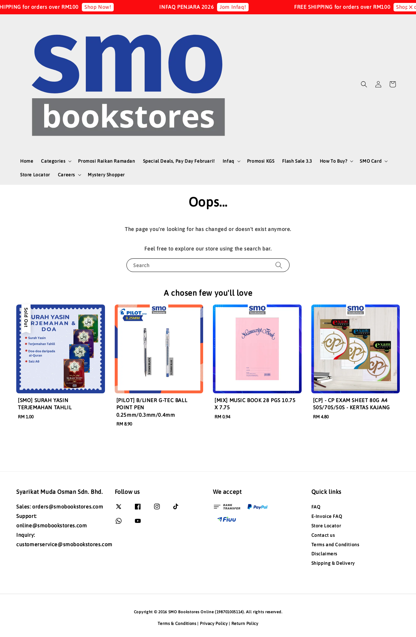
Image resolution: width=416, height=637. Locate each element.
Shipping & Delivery (333, 563)
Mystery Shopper (106, 174)
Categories (53, 161)
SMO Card (371, 161)
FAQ (315, 506)
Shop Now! (102, 7)
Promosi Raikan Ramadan (106, 161)
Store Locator (35, 174)
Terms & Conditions (177, 623)
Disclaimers (324, 553)
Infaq (228, 161)
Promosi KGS (261, 161)
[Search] (278, 265)
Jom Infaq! (237, 7)
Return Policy (244, 623)
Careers (66, 174)
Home (26, 161)
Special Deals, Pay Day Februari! (179, 161)
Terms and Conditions (335, 544)
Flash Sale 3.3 (297, 161)
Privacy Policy (214, 623)
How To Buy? (333, 161)
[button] (364, 84)
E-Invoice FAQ (326, 516)
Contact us (323, 535)
